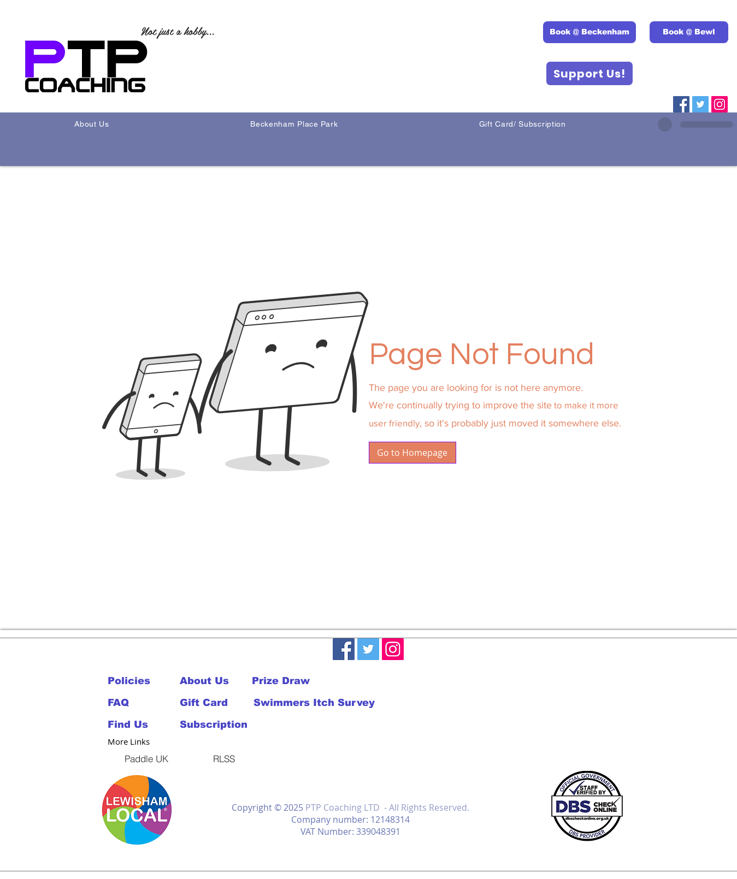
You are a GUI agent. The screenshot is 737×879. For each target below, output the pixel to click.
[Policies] (134, 681)
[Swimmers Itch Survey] (314, 703)
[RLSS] (224, 758)
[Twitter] (700, 104)
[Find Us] (144, 724)
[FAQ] (134, 703)
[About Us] (216, 681)
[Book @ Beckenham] (589, 32)
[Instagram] (719, 104)
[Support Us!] (589, 73)
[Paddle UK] (146, 758)
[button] (412, 453)
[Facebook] (681, 104)
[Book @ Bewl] (689, 32)
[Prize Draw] (288, 681)
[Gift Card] (216, 703)
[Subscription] (216, 724)
